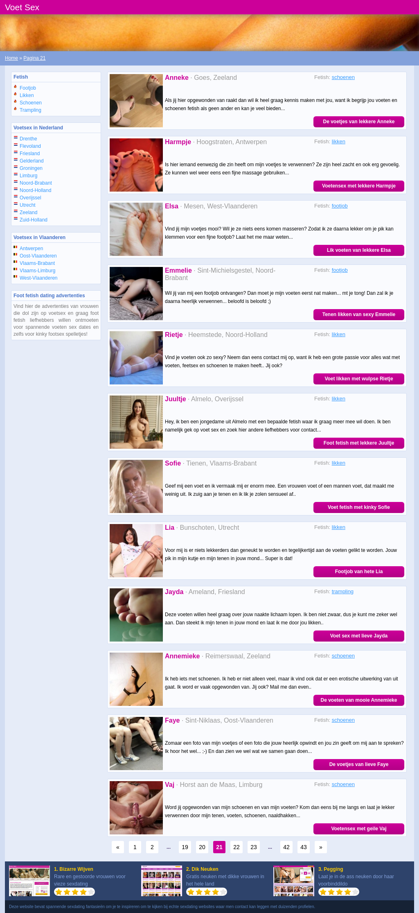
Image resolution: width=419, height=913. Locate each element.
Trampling (30, 110)
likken (338, 141)
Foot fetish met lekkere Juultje (359, 443)
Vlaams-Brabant (37, 263)
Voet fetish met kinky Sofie (359, 507)
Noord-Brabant (36, 183)
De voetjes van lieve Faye (359, 764)
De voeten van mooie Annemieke (359, 700)
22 (236, 847)
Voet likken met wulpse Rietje (358, 379)
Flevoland (30, 146)
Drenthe (28, 139)
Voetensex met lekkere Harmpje (359, 186)
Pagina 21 (34, 58)
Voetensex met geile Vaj (358, 829)
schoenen (343, 77)
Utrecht (28, 205)
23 (253, 847)
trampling (343, 591)
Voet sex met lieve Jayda (359, 636)
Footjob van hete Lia (359, 571)
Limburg (28, 176)
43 (303, 847)
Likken (27, 95)
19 (185, 847)
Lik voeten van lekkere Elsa (359, 250)
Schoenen (31, 103)
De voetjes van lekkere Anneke (359, 121)
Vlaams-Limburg (37, 270)
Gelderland (32, 161)
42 (286, 847)
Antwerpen (31, 248)
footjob (340, 206)
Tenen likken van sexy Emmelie (359, 314)
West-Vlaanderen (39, 278)
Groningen (31, 168)
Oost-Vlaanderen (38, 256)
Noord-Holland (35, 190)
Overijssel (30, 198)
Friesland (30, 153)
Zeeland (28, 212)
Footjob (28, 88)
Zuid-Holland (33, 220)
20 (202, 847)
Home (11, 58)
